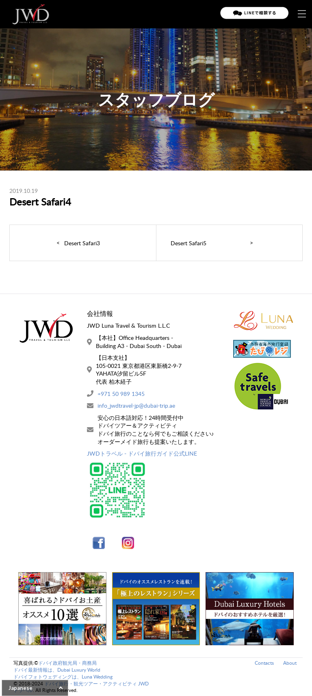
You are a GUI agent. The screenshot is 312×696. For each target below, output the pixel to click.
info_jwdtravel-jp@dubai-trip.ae (136, 405)
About (290, 662)
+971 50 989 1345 (121, 394)
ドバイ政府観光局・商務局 (67, 662)
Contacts (264, 662)
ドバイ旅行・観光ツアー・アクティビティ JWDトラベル (81, 687)
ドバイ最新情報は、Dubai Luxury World (56, 669)
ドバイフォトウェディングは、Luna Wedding (63, 676)
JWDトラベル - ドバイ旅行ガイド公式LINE (142, 453)
